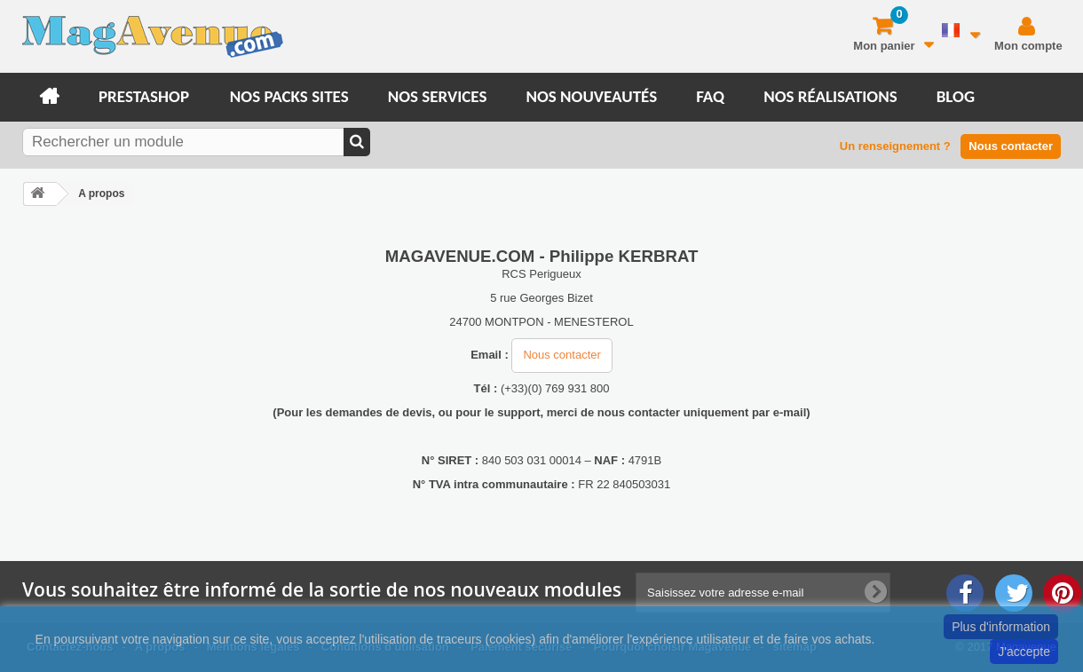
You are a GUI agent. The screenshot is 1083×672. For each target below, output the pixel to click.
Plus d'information (1001, 627)
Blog (956, 96)
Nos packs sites (289, 96)
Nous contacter (1010, 146)
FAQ (710, 96)
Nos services (437, 96)
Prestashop (144, 96)
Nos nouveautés (591, 96)
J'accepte (1024, 651)
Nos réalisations (830, 96)
